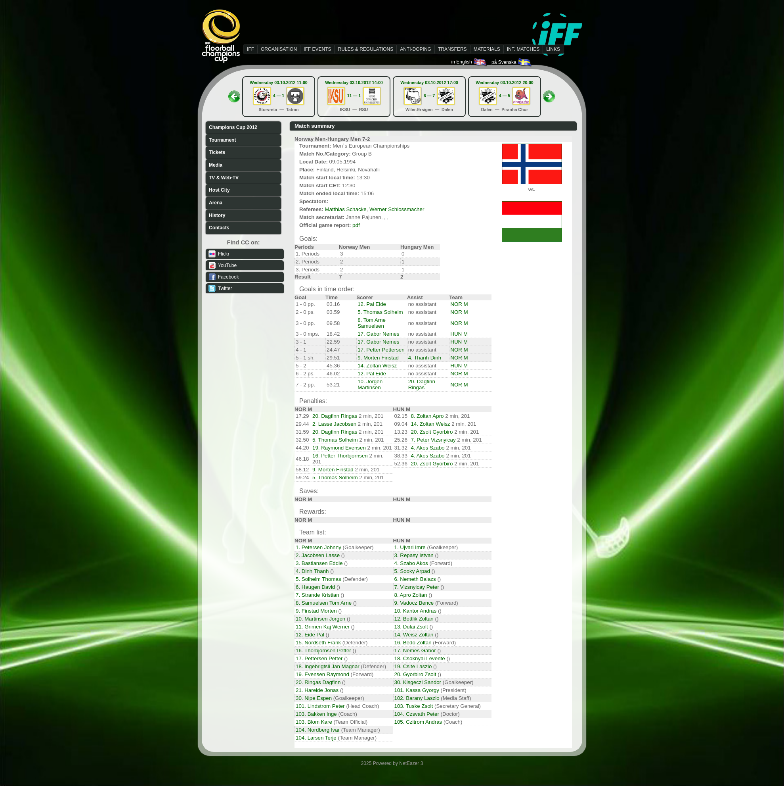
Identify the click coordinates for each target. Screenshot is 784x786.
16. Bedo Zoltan (413, 643)
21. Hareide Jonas (317, 690)
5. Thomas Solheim (380, 312)
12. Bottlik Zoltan (414, 619)
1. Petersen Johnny (318, 547)
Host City (219, 190)
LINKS (553, 49)
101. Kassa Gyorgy (416, 690)
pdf (356, 225)
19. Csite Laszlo (413, 666)
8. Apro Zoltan (410, 595)
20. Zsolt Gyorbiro (432, 432)
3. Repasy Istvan (414, 555)
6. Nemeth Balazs (415, 579)
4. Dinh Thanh (312, 571)
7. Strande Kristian (317, 595)
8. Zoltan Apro (427, 416)
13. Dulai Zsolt (411, 627)
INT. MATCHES (523, 49)
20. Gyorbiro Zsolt (415, 674)
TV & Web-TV (224, 178)
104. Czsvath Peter (416, 714)
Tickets (217, 152)
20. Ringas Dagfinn (318, 682)
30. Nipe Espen (314, 698)
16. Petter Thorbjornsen (340, 456)
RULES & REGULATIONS (365, 49)
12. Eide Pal (310, 635)
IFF (250, 49)
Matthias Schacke (345, 209)
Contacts (219, 228)
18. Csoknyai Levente (419, 658)
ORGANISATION (279, 49)
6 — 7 (429, 95)
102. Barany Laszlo (417, 698)
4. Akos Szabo (428, 448)
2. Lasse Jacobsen (334, 424)
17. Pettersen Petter (319, 658)
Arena (215, 203)
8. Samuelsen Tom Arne (324, 603)
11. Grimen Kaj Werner (323, 627)
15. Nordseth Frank (318, 643)
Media (215, 165)
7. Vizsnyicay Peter (416, 587)
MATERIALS (487, 49)
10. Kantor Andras (415, 611)
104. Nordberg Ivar (318, 730)
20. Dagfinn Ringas (421, 384)
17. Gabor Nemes (378, 334)
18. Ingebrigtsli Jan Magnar (327, 666)
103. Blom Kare (314, 722)
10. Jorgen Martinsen (370, 384)
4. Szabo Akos (411, 563)
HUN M (459, 334)
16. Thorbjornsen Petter (323, 650)
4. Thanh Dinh (424, 358)
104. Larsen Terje (316, 738)
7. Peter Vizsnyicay (433, 440)
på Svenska (511, 62)
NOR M (459, 304)
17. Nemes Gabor (415, 650)
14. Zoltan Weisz (377, 366)
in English (469, 62)
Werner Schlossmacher (396, 209)
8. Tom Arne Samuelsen (372, 323)
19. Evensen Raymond (322, 674)
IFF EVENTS (317, 49)
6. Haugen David (315, 587)
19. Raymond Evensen (339, 448)
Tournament (222, 140)
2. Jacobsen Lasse (318, 555)
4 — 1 (278, 95)
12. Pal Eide (372, 304)
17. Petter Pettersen (381, 350)
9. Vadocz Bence (414, 603)
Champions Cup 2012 (233, 127)
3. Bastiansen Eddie (319, 563)
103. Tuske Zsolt (413, 706)
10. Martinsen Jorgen (320, 619)
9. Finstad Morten (316, 611)
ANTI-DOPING (415, 49)
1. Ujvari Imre (410, 547)
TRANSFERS (452, 49)
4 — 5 (504, 95)
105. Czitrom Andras (418, 722)
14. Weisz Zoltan (414, 635)
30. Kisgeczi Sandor (418, 682)
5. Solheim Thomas (318, 579)
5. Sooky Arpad (412, 571)
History (217, 215)
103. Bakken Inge (316, 714)
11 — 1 (354, 95)
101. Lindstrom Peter (320, 706)
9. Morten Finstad (378, 358)
